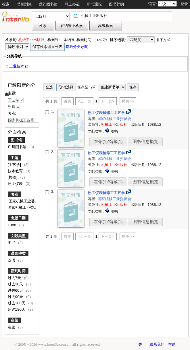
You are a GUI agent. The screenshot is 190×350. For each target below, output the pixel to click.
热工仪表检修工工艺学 (107, 113)
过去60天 (16, 290)
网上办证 (72, 4)
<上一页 (84, 101)
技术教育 (16, 171)
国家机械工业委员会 (114, 119)
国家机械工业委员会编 (27, 207)
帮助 (172, 344)
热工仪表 (16, 183)
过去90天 (16, 297)
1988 (12, 225)
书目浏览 (24, 4)
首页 (67, 101)
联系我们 (156, 344)
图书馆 (16, 140)
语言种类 (18, 253)
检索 (5, 4)
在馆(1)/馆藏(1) (108, 141)
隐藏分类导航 (77, 47)
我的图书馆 (48, 4)
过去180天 (17, 303)
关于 (142, 344)
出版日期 (18, 218)
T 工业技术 (15, 66)
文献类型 (18, 236)
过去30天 (16, 284)
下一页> (107, 101)
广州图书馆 (18, 147)
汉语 (12, 260)
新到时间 (18, 271)
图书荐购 (116, 4)
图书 (12, 243)
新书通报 (94, 4)
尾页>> (128, 101)
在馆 (14, 320)
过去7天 (15, 278)
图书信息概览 (145, 141)
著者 (14, 194)
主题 (14, 158)
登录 (184, 4)
